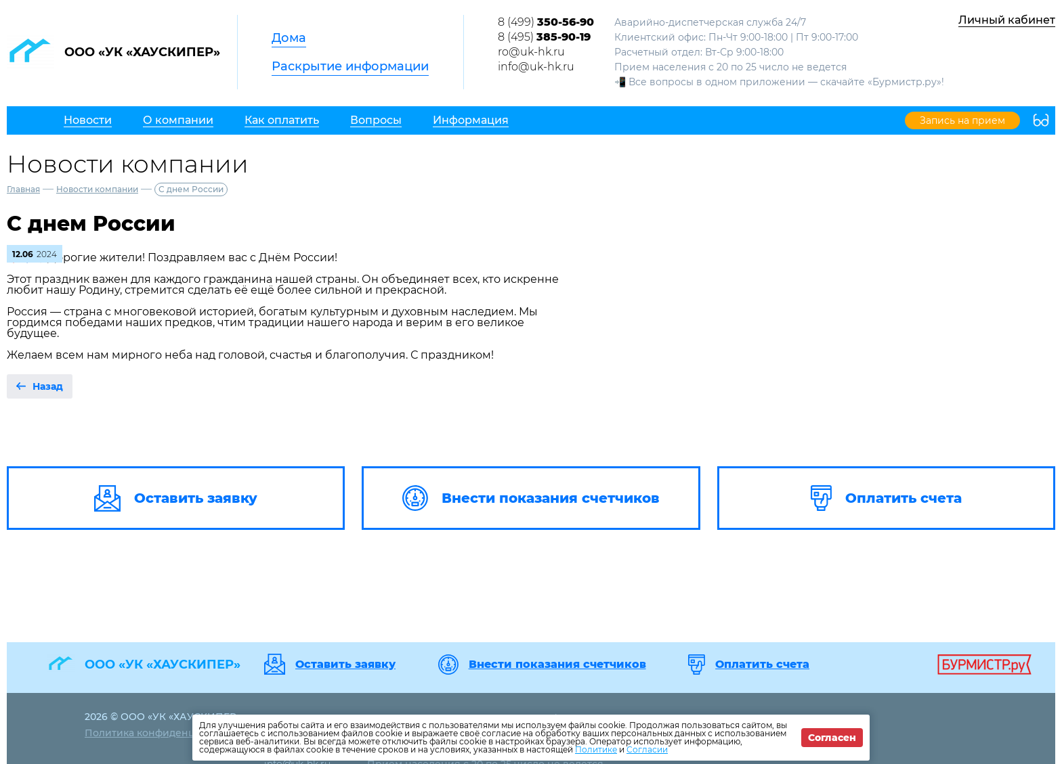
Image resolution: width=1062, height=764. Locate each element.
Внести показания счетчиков (557, 664)
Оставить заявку (345, 664)
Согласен (832, 738)
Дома (289, 37)
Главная (23, 189)
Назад (48, 386)
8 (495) (544, 36)
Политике (596, 749)
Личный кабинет (1006, 20)
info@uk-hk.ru (536, 66)
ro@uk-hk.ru (531, 51)
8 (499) (546, 22)
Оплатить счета (762, 664)
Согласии (647, 749)
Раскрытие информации (350, 66)
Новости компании (97, 189)
